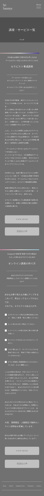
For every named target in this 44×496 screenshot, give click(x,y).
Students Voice (20, 486)
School (11, 486)
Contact (38, 486)
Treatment (31, 486)
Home (4, 486)
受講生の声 (22, 231)
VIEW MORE (22, 219)
